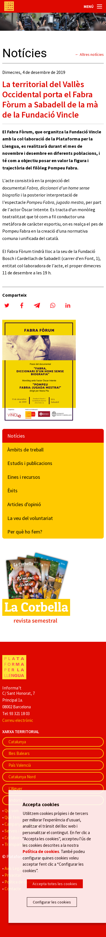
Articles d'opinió (24, 504)
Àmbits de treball (25, 449)
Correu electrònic (17, 720)
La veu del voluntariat (30, 518)
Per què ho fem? (24, 531)
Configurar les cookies (52, 902)
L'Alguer (15, 788)
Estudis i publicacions (29, 463)
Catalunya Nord (22, 776)
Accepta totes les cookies (55, 883)
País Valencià (19, 765)
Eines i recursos (23, 477)
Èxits (12, 490)
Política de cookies (41, 851)
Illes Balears (19, 753)
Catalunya (17, 741)
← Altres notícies (89, 54)
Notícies (16, 436)
